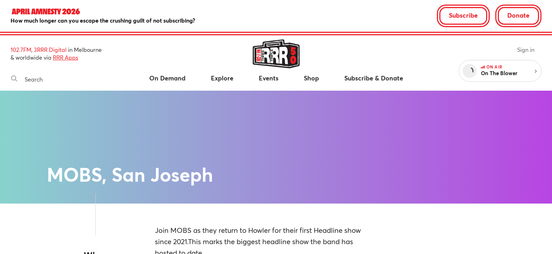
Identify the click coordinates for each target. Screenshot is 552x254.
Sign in (525, 49)
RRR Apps (65, 57)
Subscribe (463, 15)
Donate (518, 15)
